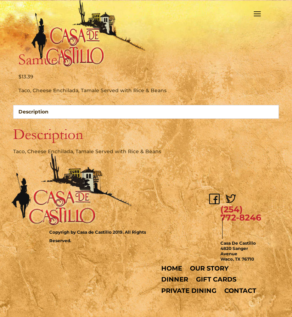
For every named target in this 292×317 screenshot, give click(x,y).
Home (171, 268)
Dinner (174, 279)
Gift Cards (216, 279)
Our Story (209, 268)
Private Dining (189, 291)
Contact (240, 291)
